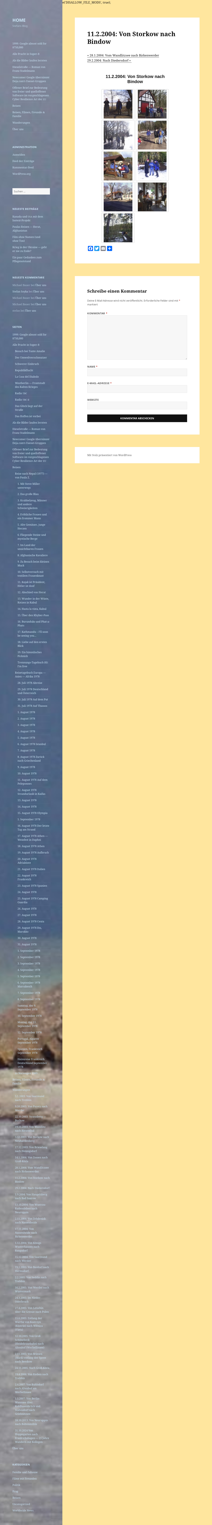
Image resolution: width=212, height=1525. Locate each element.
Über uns (17, 129)
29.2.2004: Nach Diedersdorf (32, 1188)
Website (93, 400)
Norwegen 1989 (26, 1073)
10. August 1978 (27, 773)
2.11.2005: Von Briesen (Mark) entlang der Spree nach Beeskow (30, 1357)
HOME (19, 20)
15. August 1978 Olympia (33, 813)
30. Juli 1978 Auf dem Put (33, 699)
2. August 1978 (26, 718)
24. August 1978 (27, 892)
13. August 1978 (27, 800)
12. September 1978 (30, 1032)
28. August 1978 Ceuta (31, 921)
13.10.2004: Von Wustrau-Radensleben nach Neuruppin (30, 1208)
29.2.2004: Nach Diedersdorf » (109, 60)
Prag (15, 1491)
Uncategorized (21, 1504)
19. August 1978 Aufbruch (33, 852)
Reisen (16, 105)
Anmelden (18, 154)
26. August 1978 (27, 908)
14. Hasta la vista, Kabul (32, 609)
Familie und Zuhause (25, 1472)
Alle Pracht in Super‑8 (25, 54)
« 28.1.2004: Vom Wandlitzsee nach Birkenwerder (123, 55)
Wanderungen (21, 122)
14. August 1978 (27, 806)
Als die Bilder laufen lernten (29, 60)
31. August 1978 (27, 944)
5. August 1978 (26, 737)
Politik (16, 1485)
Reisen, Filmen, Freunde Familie (28, 114)
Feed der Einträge (23, 161)
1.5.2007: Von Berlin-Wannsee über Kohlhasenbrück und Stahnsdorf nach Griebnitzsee (27, 1406)
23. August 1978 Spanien (32, 885)
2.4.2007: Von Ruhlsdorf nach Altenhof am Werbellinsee (29, 1388)
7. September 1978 (29, 993)
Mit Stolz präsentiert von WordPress (109, 455)
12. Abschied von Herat (32, 592)
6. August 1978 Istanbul (32, 744)
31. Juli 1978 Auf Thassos (32, 706)
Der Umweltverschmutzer (31, 357)
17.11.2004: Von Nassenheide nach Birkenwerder (26, 1232)
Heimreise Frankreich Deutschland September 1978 (32, 1063)
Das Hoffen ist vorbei (28, 416)
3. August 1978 (26, 725)
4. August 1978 (26, 731)
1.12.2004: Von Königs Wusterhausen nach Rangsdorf (28, 1246)
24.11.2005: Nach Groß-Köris (32, 1368)
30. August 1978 (27, 938)
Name (92, 366)
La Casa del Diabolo (27, 376)
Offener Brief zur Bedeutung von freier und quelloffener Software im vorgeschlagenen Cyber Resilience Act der (30, 93)
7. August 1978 (26, 750)
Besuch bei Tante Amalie (30, 351)
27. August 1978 (27, 915)
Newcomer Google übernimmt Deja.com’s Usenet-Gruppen (30, 79)
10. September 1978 (30, 1016)
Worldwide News (22, 1510)
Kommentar (97, 313)
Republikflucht (24, 370)
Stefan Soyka (20, 291)
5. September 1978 (29, 819)
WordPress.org (21, 174)
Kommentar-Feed (23, 167)
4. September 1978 (29, 970)
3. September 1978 (29, 963)
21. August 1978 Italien (31, 869)
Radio (21, 393)
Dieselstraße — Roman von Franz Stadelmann (28, 69)
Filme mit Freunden (24, 1478)
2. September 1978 (29, 957)
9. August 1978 (26, 767)
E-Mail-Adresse (99, 383)
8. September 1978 (29, 999)
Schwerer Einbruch (27, 364)
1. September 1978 (29, 951)
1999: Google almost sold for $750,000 (29, 45)
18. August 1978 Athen (31, 846)
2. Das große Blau (28, 494)
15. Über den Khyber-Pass (33, 615)
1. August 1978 (26, 712)
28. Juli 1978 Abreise (30, 683)
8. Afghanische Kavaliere (33, 555)
